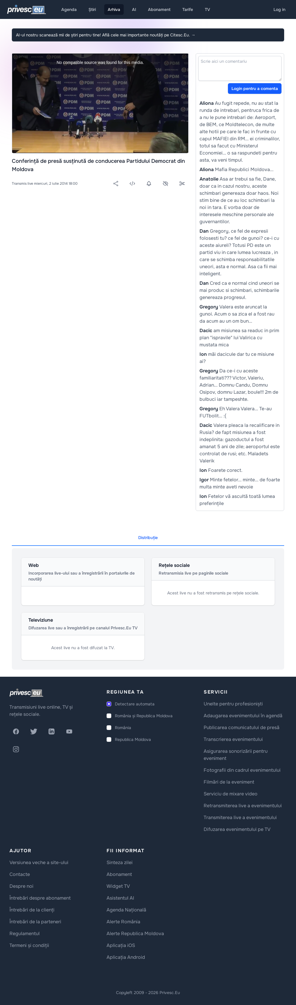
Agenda (69, 9)
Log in (279, 9)
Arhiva (114, 9)
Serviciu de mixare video (231, 794)
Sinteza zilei (120, 862)
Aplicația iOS (121, 945)
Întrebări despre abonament (40, 898)
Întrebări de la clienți (31, 910)
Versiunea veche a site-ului (38, 862)
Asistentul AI (120, 898)
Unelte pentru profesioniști (233, 704)
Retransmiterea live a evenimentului (243, 806)
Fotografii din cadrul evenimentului (242, 770)
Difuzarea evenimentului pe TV (237, 829)
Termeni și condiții (29, 945)
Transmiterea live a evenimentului (240, 817)
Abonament (159, 9)
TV (207, 9)
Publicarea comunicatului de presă (241, 727)
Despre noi (21, 886)
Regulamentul (24, 933)
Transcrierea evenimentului (233, 739)
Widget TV (118, 886)
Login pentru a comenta (254, 88)
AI (134, 9)
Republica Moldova (133, 739)
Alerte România (123, 922)
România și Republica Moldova (144, 715)
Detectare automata (135, 704)
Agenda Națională (126, 910)
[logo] (26, 693)
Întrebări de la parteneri (35, 922)
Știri (92, 9)
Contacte (19, 874)
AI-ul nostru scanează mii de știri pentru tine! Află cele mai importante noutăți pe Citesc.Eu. (105, 35)
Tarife (187, 9)
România (123, 727)
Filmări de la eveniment (229, 782)
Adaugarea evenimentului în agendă (243, 716)
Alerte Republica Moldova (135, 933)
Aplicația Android (126, 957)
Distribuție (148, 537)
